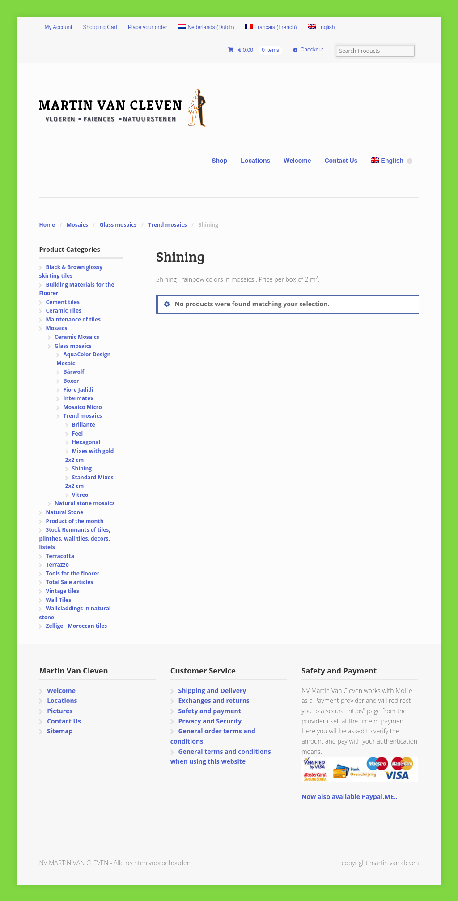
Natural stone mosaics (84, 503)
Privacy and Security (210, 721)
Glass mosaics (118, 224)
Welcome (297, 160)
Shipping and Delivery (212, 690)
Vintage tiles (62, 591)
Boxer (71, 381)
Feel (77, 433)
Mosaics (77, 224)
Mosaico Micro (82, 407)
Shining (82, 468)
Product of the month (75, 521)
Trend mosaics (167, 224)
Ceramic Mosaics (77, 337)
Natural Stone (65, 512)
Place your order (147, 27)
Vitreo (80, 495)
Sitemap (59, 731)
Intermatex (78, 398)
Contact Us (340, 160)
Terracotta (60, 556)
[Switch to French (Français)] (270, 28)
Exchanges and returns (213, 700)
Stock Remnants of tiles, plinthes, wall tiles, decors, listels (74, 538)
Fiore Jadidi (78, 389)
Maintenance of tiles (73, 319)
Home (47, 224)
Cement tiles (63, 302)
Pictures (59, 710)
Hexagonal (86, 442)
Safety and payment (209, 710)
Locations (255, 160)
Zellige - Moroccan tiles (76, 626)
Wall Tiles (59, 600)
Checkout (312, 50)
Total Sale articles (69, 582)
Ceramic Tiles (63, 310)
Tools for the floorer (73, 573)
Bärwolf (73, 372)
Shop (219, 160)
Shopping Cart (100, 27)
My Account (58, 27)
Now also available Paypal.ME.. (349, 796)
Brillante (83, 424)
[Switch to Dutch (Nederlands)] (206, 28)
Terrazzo (57, 564)
